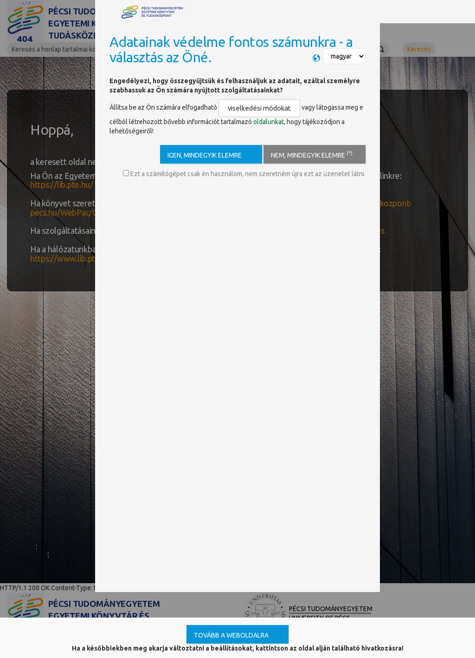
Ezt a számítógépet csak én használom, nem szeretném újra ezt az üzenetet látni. (244, 172)
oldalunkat (268, 120)
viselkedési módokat (254, 107)
